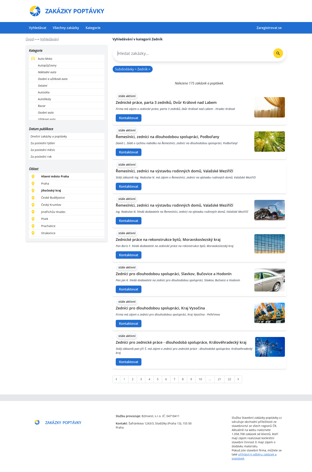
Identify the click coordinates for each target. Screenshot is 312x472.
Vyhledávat (37, 27)
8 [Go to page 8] (183, 379)
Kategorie (93, 27)
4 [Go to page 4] (149, 379)
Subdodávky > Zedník (132, 69)
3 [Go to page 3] (141, 379)
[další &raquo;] (238, 379)
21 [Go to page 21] (219, 379)
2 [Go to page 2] (132, 379)
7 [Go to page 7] (174, 379)
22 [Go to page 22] (229, 379)
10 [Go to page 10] (200, 379)
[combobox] (191, 53)
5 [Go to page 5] (158, 379)
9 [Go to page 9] (191, 379)
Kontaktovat (128, 118)
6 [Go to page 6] (166, 379)
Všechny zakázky (66, 27)
